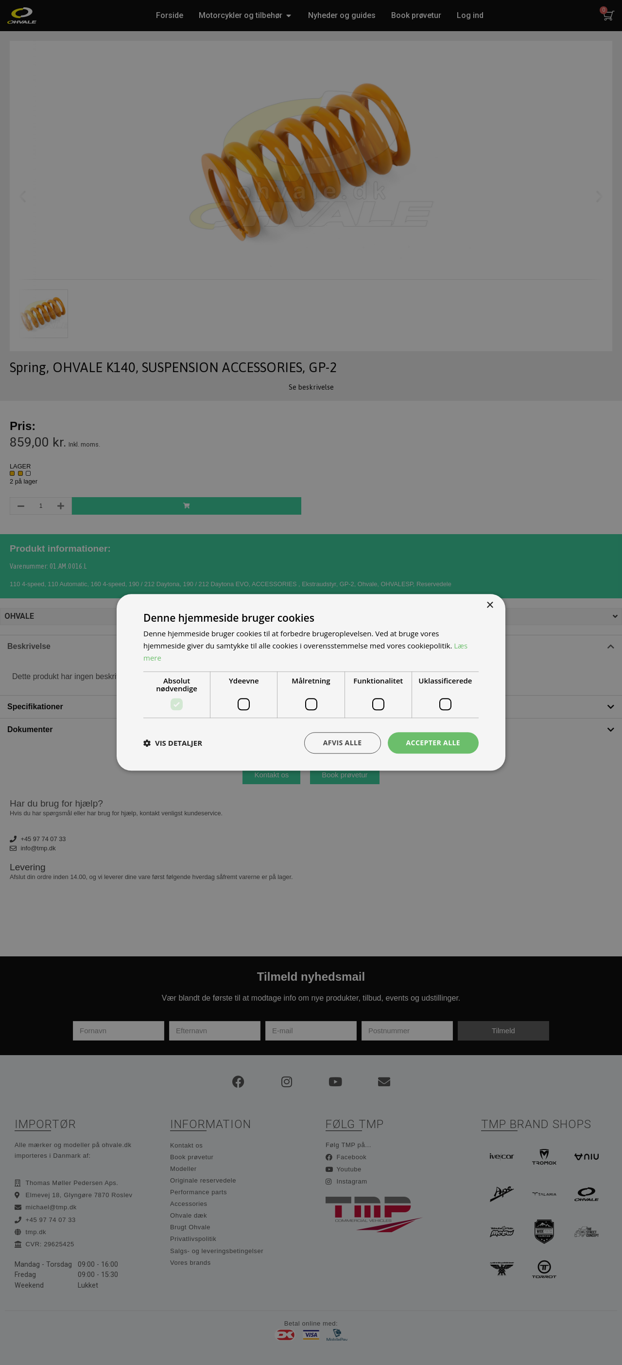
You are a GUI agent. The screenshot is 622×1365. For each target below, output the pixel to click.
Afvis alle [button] (342, 742)
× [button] (489, 605)
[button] (172, 742)
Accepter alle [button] (433, 742)
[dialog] (311, 682)
